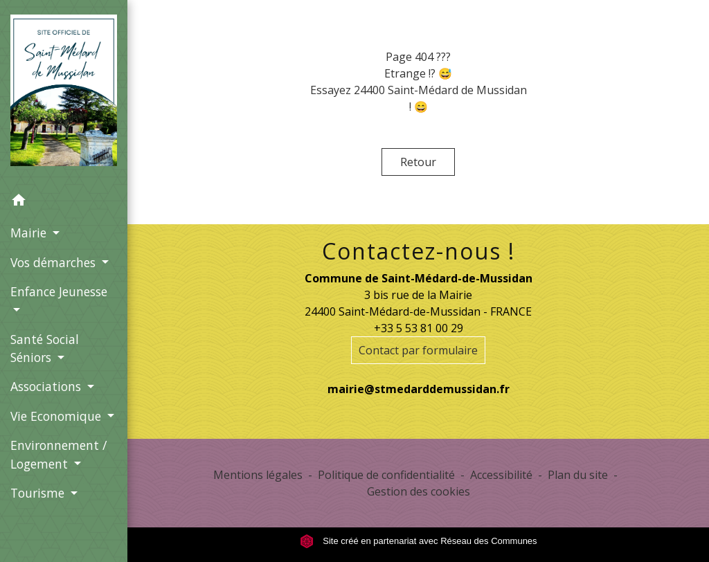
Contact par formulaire (418, 350)
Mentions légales (258, 474)
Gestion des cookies (418, 491)
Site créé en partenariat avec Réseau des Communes (418, 541)
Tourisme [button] (39, 492)
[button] (63, 202)
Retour (418, 162)
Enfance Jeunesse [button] (58, 291)
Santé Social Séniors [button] (44, 348)
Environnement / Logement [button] (58, 454)
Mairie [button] (30, 232)
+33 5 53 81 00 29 (418, 328)
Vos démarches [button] (54, 262)
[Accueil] (63, 92)
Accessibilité (501, 474)
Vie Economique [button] (57, 416)
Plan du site (578, 474)
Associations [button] (47, 386)
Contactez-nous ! (418, 251)
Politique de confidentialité (386, 474)
